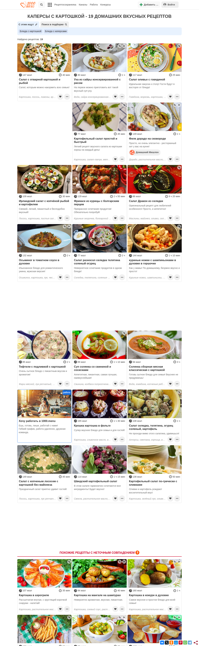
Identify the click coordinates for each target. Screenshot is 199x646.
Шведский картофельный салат (95, 481)
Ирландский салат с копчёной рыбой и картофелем (44, 202)
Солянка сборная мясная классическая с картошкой (147, 368)
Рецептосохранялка (65, 4)
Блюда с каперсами (56, 31)
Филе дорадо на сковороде (147, 138)
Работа (94, 4)
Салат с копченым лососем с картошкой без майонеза (38, 483)
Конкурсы (105, 4)
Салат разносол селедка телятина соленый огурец (97, 262)
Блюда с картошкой (30, 31)
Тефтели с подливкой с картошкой (42, 366)
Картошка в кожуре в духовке (149, 595)
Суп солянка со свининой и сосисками (92, 368)
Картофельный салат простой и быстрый (95, 140)
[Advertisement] (44, 123)
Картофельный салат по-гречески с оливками (153, 483)
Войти (169, 4)
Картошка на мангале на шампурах (97, 595)
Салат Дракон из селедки (146, 200)
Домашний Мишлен (144, 152)
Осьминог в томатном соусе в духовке (39, 262)
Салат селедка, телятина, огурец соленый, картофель (151, 427)
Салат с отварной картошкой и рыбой (39, 81)
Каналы (83, 4)
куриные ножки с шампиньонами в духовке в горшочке (152, 262)
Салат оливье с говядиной (147, 79)
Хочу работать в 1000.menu (37, 420)
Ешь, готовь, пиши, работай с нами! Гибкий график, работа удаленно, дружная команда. (42, 429)
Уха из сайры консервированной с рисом (97, 81)
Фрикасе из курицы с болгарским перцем (96, 202)
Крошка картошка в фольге (92, 425)
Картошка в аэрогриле (34, 595)
